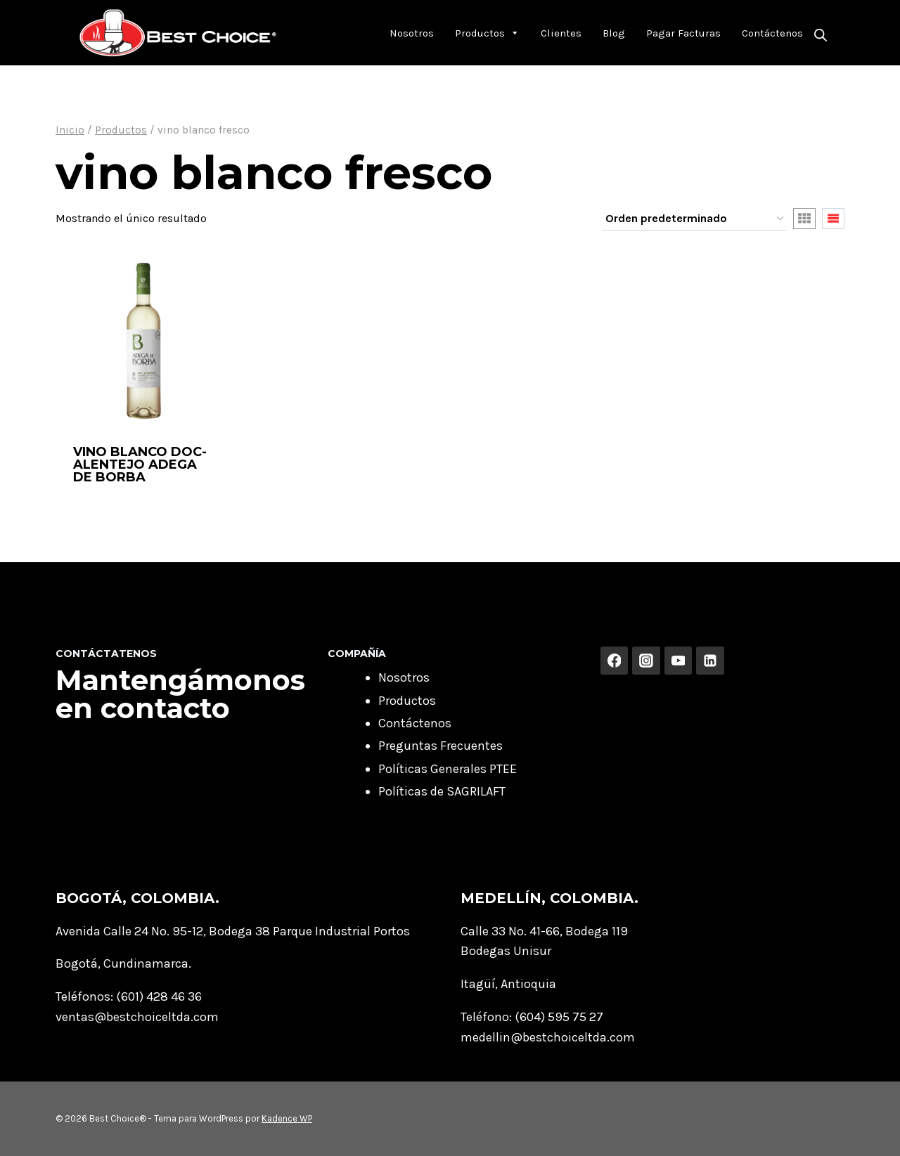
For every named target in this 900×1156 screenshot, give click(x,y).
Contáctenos (772, 33)
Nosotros (412, 33)
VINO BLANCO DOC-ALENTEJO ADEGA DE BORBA (140, 464)
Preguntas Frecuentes (440, 745)
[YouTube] (678, 661)
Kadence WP (287, 1118)
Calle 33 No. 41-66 (510, 931)
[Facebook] (614, 661)
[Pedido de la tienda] (694, 219)
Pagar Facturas (683, 33)
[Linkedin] (710, 661)
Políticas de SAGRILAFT (442, 791)
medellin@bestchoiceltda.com (548, 1037)
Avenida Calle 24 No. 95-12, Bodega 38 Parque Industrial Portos (233, 931)
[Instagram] (646, 661)
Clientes (561, 33)
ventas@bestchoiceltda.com (137, 1017)
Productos (487, 33)
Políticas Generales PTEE (447, 769)
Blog (614, 33)
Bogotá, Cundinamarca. (123, 963)
